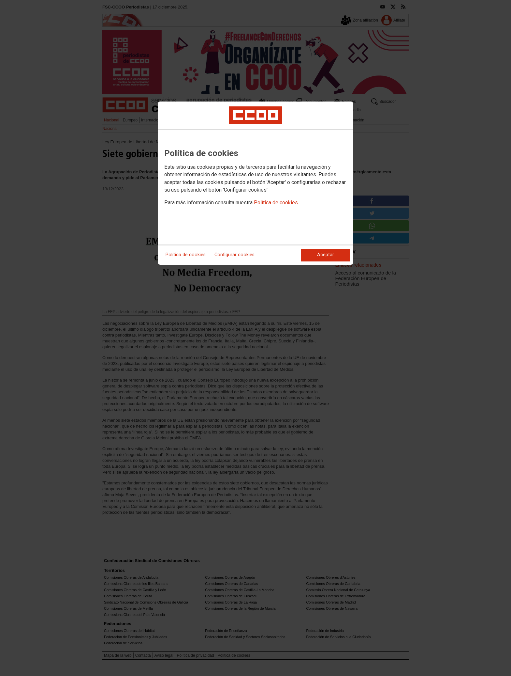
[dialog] (255, 183)
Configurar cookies (234, 255)
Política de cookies (276, 202)
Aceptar (325, 255)
